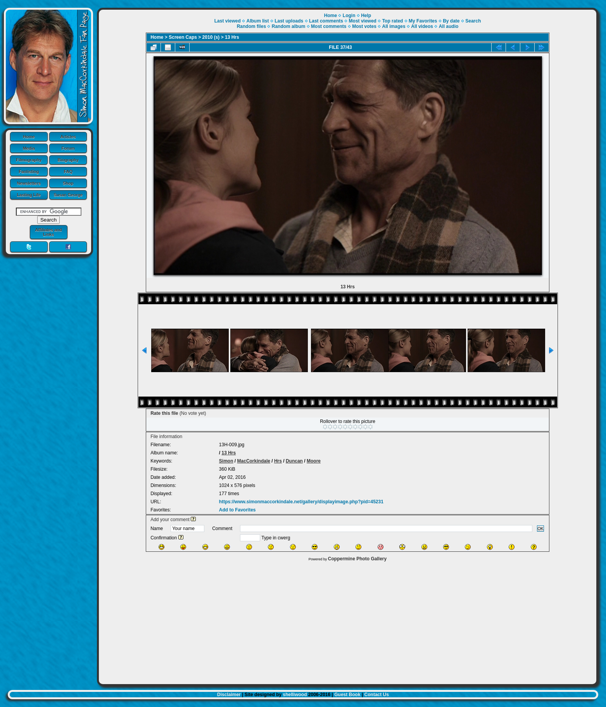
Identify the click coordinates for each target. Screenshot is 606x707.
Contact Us (376, 694)
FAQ (68, 171)
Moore (314, 461)
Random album (289, 26)
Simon (226, 461)
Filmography (28, 160)
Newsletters (29, 183)
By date (451, 21)
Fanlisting (29, 171)
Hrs (278, 461)
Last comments (326, 21)
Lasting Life (29, 194)
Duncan (294, 461)
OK (540, 528)
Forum (68, 148)
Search (473, 21)
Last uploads (289, 21)
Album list (257, 21)
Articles (68, 136)
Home (29, 136)
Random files (251, 26)
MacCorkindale (253, 461)
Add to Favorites (237, 510)
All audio (449, 26)
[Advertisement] (347, 621)
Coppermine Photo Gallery (357, 558)
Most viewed (362, 21)
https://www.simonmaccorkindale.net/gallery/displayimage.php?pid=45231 (301, 501)
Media (29, 148)
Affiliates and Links (48, 232)
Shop (68, 183)
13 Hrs (232, 37)
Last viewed (227, 21)
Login (349, 15)
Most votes (364, 26)
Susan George (68, 194)
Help (366, 15)
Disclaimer (229, 694)
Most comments (328, 26)
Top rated (392, 21)
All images (394, 26)
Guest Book (347, 694)
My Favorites (423, 21)
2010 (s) (211, 37)
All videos (422, 26)
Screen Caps (183, 37)
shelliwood (295, 694)
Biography (68, 160)
